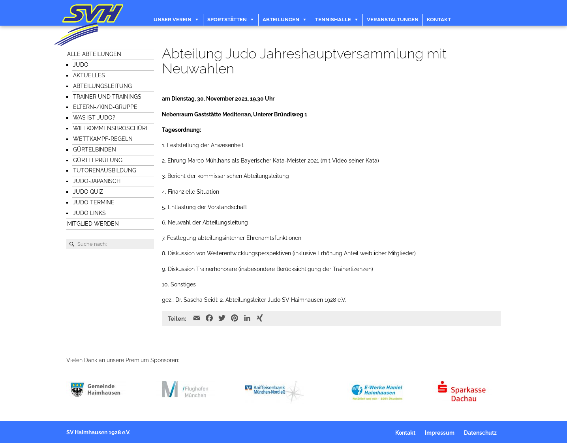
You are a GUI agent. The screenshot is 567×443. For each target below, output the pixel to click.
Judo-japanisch (96, 181)
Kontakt (439, 19)
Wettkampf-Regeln (103, 139)
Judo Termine (94, 202)
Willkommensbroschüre (111, 128)
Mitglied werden (93, 224)
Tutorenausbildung (104, 170)
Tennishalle (333, 19)
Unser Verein (173, 19)
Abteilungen (281, 19)
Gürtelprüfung (97, 160)
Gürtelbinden (94, 149)
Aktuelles (89, 75)
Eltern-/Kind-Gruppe (105, 107)
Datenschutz (480, 433)
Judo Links (89, 213)
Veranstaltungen (393, 19)
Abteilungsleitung (102, 86)
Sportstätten (227, 19)
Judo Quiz (88, 192)
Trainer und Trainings (107, 96)
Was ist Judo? (94, 117)
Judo (80, 65)
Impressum (439, 433)
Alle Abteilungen (94, 54)
